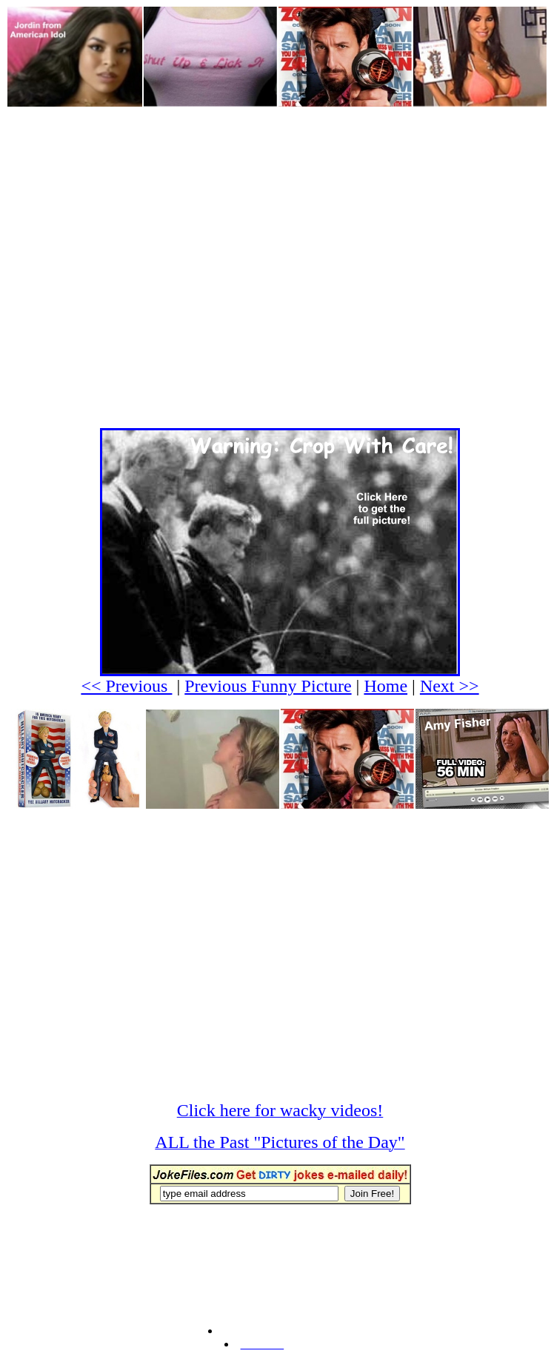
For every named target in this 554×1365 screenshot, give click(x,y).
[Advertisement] (139, 247)
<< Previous (126, 685)
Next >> (449, 685)
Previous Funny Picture (267, 685)
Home (385, 685)
